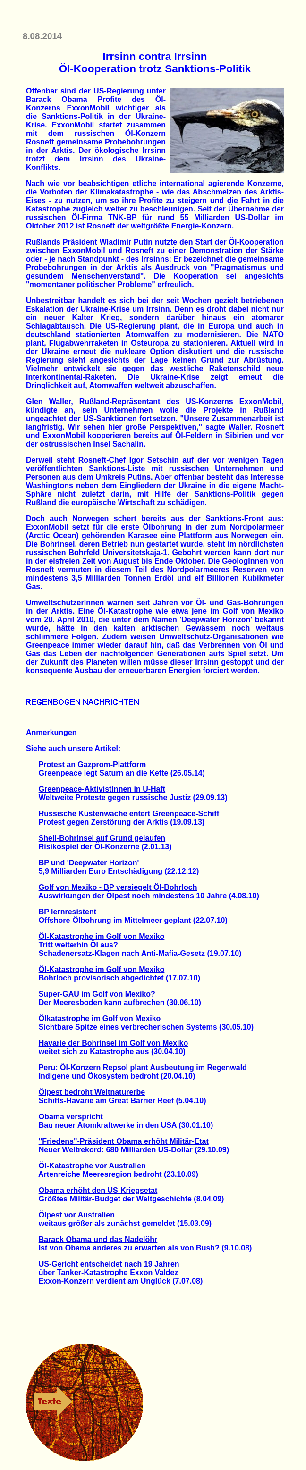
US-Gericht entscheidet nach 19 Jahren (109, 1264)
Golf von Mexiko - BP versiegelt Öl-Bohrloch (118, 887)
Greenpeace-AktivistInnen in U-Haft (102, 789)
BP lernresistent (67, 912)
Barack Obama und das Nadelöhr (98, 1239)
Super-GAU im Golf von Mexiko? (97, 994)
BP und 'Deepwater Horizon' (89, 863)
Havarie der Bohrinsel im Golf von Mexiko (113, 1043)
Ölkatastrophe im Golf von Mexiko (100, 1018)
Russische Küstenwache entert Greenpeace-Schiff (129, 814)
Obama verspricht (71, 1117)
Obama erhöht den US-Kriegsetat (98, 1190)
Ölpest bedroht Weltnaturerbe (92, 1092)
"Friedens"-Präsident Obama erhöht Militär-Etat (124, 1141)
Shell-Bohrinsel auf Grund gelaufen (102, 838)
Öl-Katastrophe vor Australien (92, 1166)
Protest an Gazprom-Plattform (92, 764)
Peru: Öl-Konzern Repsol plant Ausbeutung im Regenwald (143, 1068)
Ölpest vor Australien (77, 1215)
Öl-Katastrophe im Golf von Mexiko (102, 936)
